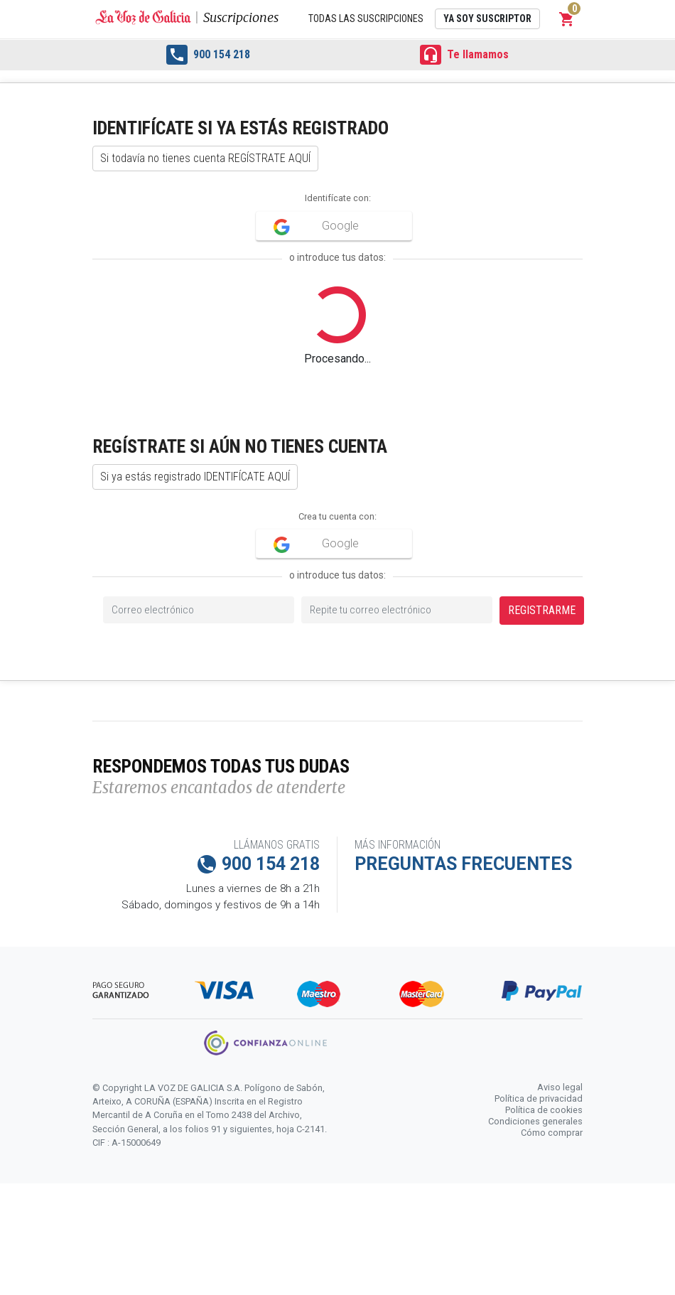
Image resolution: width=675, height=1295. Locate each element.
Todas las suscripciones (365, 18)
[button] (567, 19)
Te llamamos (464, 55)
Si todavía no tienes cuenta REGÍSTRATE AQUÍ (205, 158)
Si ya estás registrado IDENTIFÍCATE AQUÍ (195, 476)
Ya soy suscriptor (487, 18)
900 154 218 (208, 55)
